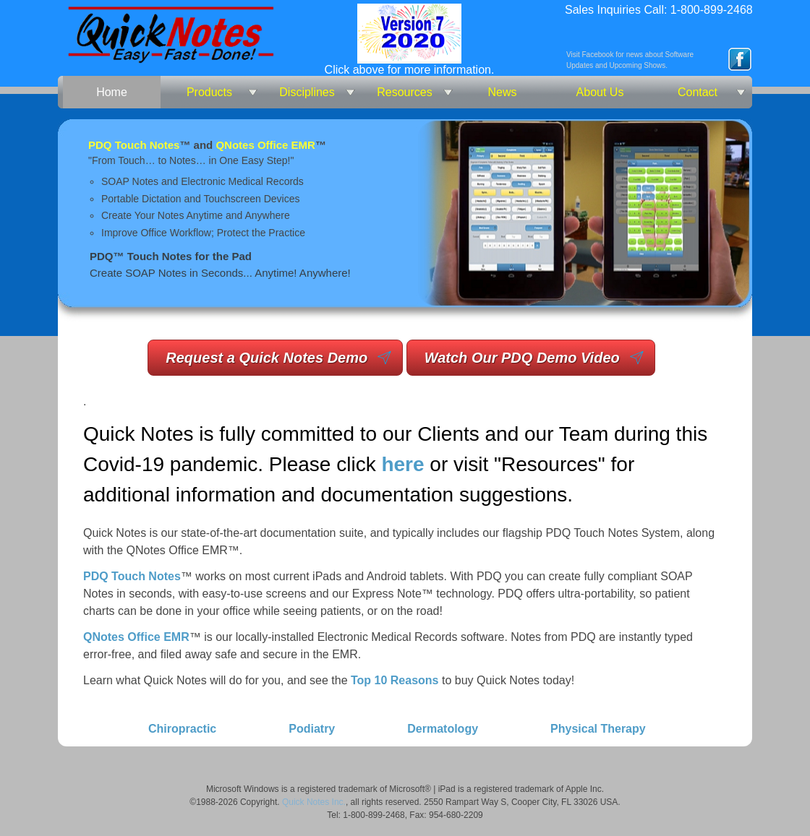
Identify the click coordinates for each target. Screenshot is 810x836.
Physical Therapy (598, 729)
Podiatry (312, 729)
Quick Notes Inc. (314, 802)
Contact (697, 92)
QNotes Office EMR (265, 145)
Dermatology (442, 729)
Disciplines (306, 92)
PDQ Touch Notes (133, 145)
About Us (600, 92)
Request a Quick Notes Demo (266, 358)
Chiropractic (182, 729)
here (402, 464)
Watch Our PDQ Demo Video (522, 358)
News (501, 92)
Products (209, 92)
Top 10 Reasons (395, 680)
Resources (404, 92)
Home (111, 92)
